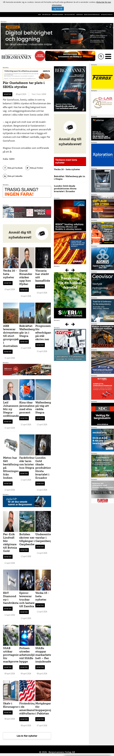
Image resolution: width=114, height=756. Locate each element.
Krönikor (79, 14)
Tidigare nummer (57, 14)
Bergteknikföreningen (92, 14)
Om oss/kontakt (69, 14)
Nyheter (7, 94)
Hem (39, 14)
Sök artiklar (46, 14)
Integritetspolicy (107, 14)
